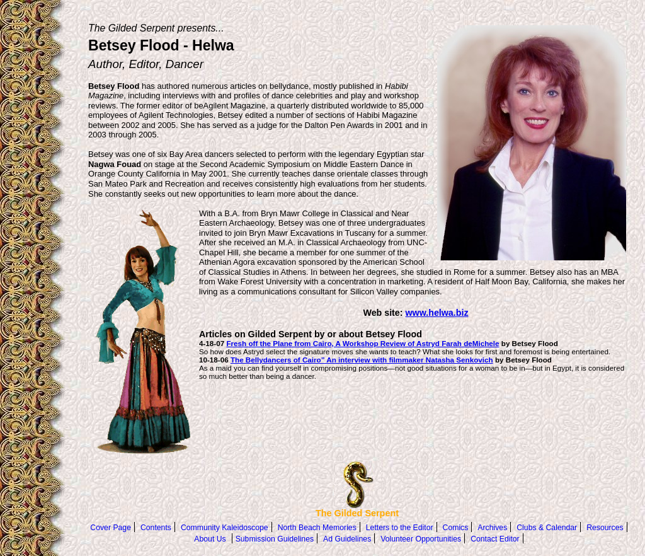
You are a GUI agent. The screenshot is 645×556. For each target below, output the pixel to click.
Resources (604, 527)
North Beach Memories (317, 527)
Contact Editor (495, 539)
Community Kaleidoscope (224, 527)
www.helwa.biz (437, 313)
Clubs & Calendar (547, 527)
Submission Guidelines (275, 539)
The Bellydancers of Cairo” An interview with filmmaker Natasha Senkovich (362, 360)
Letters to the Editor (399, 527)
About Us (209, 539)
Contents (155, 527)
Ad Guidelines (347, 539)
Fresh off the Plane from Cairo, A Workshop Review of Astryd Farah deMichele (362, 343)
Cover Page (110, 527)
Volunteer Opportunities (420, 539)
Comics (456, 527)
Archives (492, 527)
